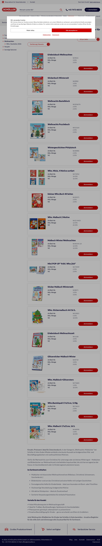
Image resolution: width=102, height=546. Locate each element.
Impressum (55, 35)
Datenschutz (47, 35)
